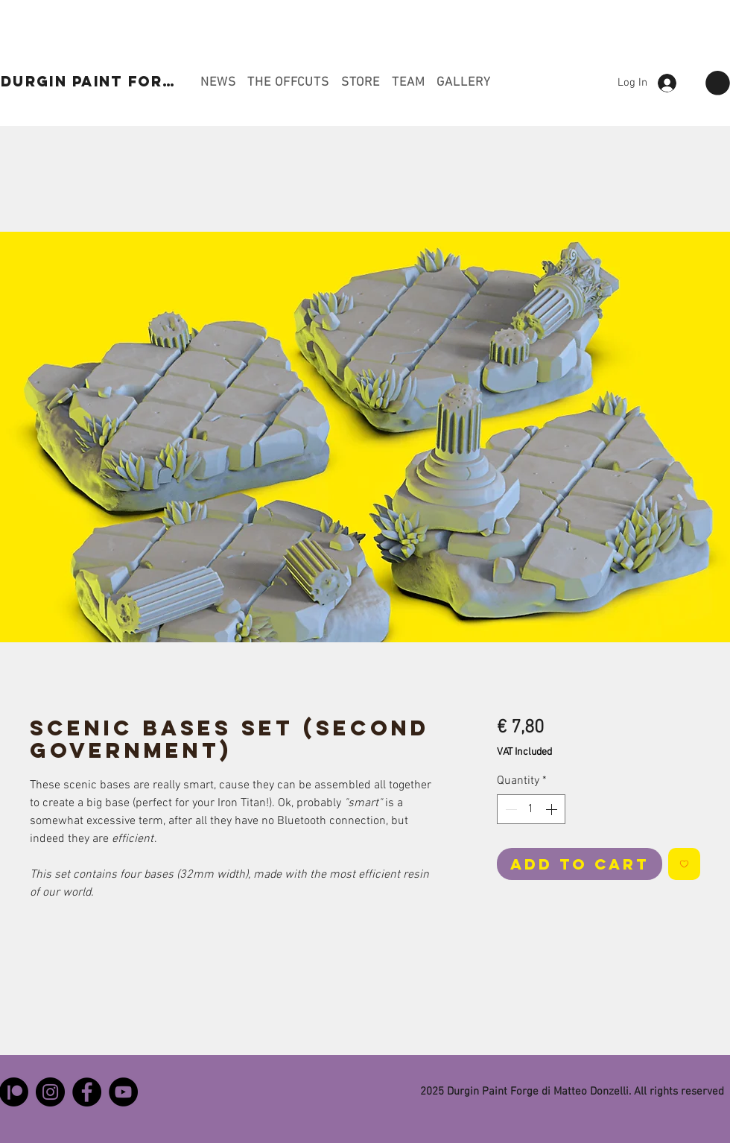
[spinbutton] (531, 809)
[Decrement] (509, 809)
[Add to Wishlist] (684, 864)
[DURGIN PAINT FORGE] (94, 81)
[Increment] (552, 809)
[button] (717, 83)
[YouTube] (123, 1091)
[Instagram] (50, 1091)
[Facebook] (86, 1091)
